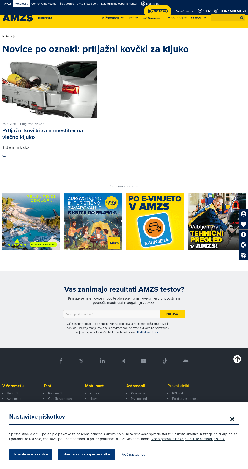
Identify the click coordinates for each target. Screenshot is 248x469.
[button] (242, 18)
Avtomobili (136, 386)
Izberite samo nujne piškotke (86, 454)
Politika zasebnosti (185, 398)
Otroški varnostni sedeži (60, 401)
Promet (95, 393)
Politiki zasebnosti (148, 332)
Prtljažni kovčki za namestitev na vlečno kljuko (42, 133)
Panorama (138, 393)
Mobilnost (94, 386)
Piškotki (177, 393)
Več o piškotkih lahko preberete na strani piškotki (188, 438)
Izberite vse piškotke (31, 454)
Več (4, 156)
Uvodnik (13, 393)
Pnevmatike (56, 393)
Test (47, 386)
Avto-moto (14, 398)
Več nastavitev (133, 454)
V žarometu (13, 386)
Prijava (172, 314)
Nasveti (95, 398)
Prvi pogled (139, 398)
